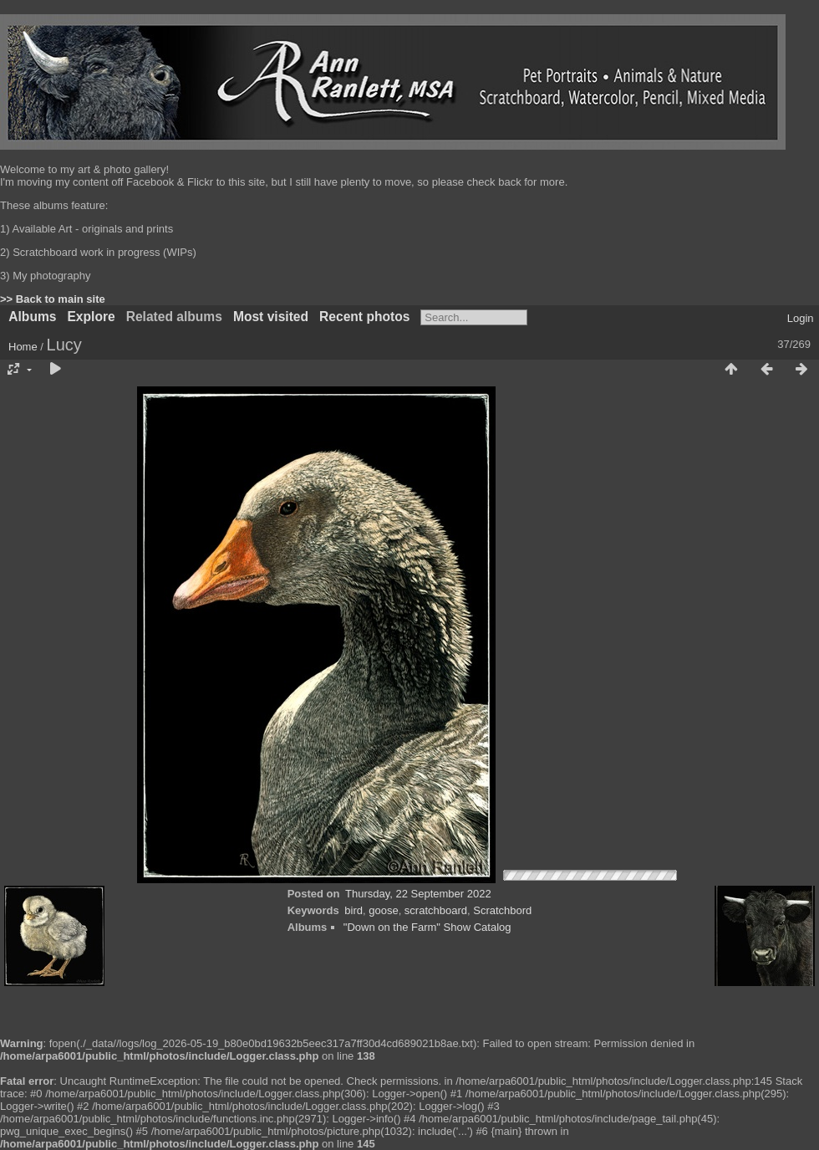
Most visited (270, 316)
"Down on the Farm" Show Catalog (427, 927)
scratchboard (435, 910)
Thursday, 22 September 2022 (418, 893)
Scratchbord (502, 910)
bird (353, 910)
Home (23, 346)
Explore (90, 316)
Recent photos (364, 316)
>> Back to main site (52, 299)
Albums (32, 316)
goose (383, 910)
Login (800, 318)
